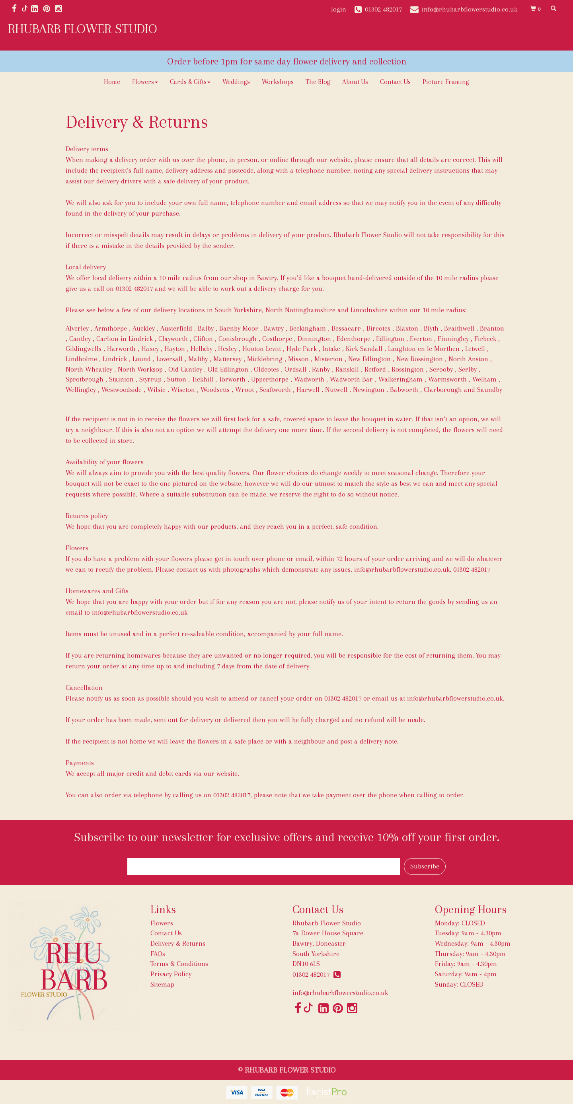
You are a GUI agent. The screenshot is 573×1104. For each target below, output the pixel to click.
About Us (355, 82)
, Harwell (306, 389)
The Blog (318, 82)
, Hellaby (199, 348)
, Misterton (327, 359)
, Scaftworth (273, 389)
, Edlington (388, 339)
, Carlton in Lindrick (123, 339)
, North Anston (466, 359)
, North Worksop (138, 369)
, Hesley (225, 348)
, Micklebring (263, 359)
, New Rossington (418, 359)
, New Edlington (368, 359)
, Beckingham (306, 328)
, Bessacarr (344, 328)
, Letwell (473, 348)
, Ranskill (345, 369)
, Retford (373, 369)
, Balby (204, 328)
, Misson (297, 359)
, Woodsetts (213, 389)
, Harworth (119, 348)
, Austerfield (174, 328)
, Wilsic (155, 389)
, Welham (483, 379)
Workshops (278, 82)
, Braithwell (457, 328)
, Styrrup (149, 379)
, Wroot (243, 389)
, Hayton (173, 348)
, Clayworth (171, 339)
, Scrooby (439, 369)
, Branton (490, 328)
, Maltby (196, 359)
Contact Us (395, 82)
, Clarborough (441, 389)
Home (112, 82)
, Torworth (230, 379)
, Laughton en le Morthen (422, 348)
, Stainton (119, 379)
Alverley (77, 328)
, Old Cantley (183, 369)
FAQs (157, 954)
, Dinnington (312, 339)
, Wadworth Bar (349, 379)
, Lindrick (113, 359)
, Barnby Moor (237, 328)
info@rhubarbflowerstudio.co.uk (139, 612)
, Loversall (168, 359)
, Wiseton (181, 389)
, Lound (140, 359)
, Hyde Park (300, 348)
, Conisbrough (236, 339)
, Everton (419, 339)
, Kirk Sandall (362, 348)
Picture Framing (446, 82)
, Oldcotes (264, 369)
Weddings (236, 82)
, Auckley (142, 328)
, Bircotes (376, 328)
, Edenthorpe (351, 339)
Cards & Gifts (190, 82)
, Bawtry (272, 328)
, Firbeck (483, 339)
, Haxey (148, 348)
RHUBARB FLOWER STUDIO (82, 28)
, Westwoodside (120, 389)
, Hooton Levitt (260, 348)
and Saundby (483, 389)
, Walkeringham (399, 379)
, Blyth (429, 328)
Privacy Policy (170, 974)
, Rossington (406, 369)
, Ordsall (293, 369)
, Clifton (201, 339)
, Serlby (466, 369)
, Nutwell (334, 389)
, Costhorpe (275, 339)
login (338, 9)
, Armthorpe (109, 328)
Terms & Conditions (179, 964)
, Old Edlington (226, 369)
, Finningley (451, 339)
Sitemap (162, 984)
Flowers (145, 82)
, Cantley (78, 339)
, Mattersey (226, 359)
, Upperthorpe (268, 379)
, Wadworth (307, 379)
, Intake (329, 348)
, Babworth (402, 389)
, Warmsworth (446, 379)
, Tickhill (200, 379)
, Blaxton (405, 328)
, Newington (366, 389)
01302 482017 (316, 974)
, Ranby (319, 369)
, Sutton (175, 379)
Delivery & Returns (177, 943)
